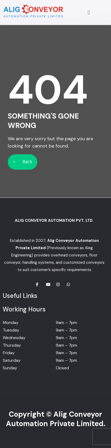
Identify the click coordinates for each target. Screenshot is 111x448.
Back (22, 162)
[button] (89, 12)
